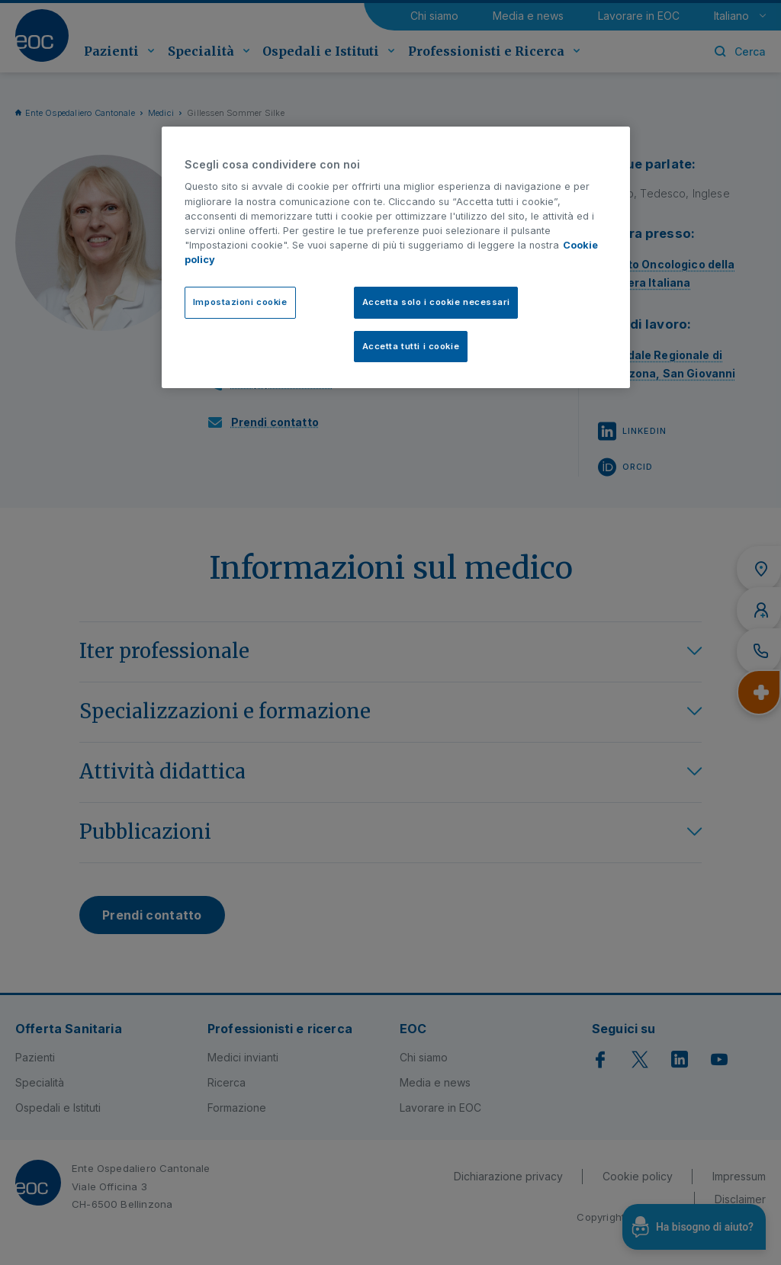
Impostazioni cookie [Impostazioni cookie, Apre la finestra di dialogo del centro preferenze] (240, 302)
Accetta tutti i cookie (411, 346)
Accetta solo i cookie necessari (436, 302)
